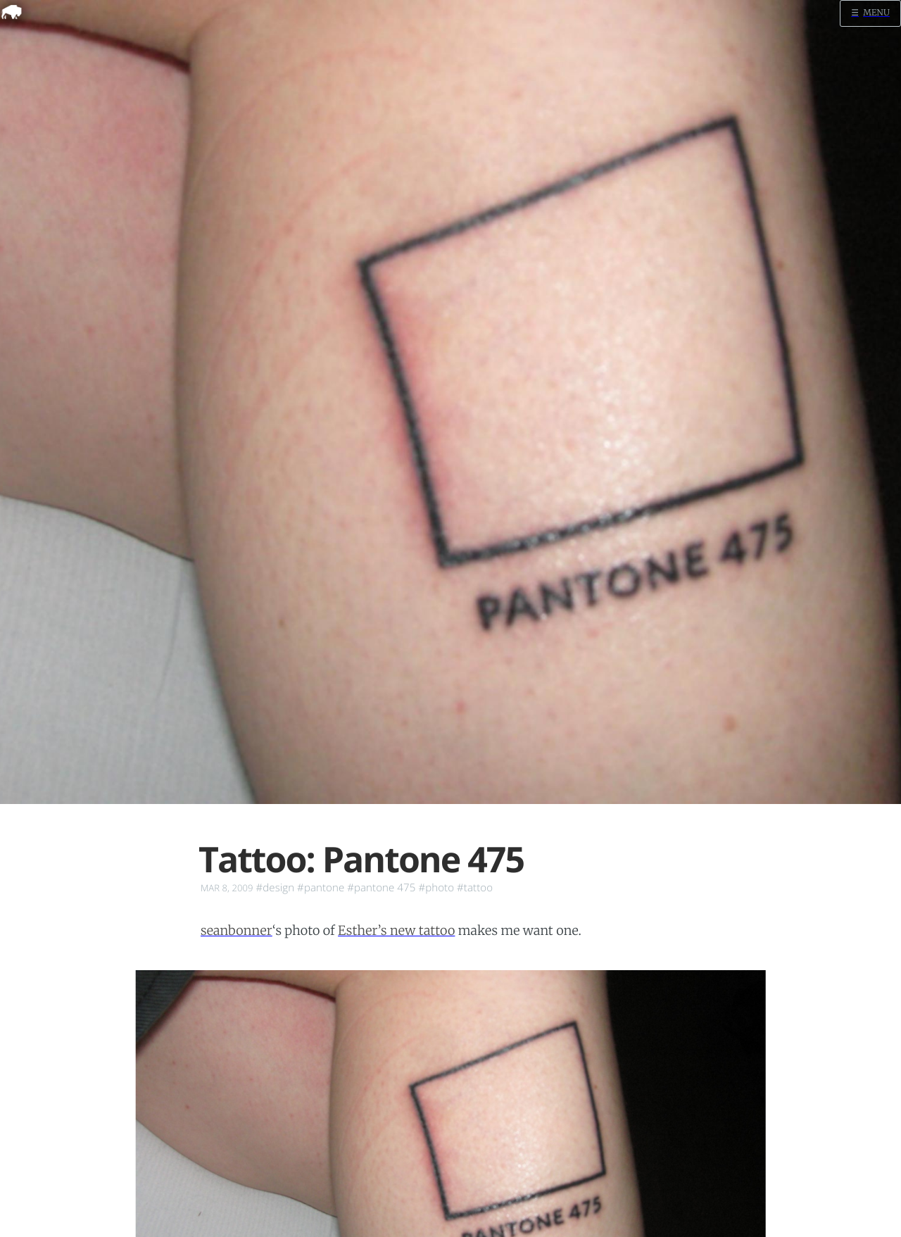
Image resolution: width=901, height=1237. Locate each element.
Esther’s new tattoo (396, 930)
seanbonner (236, 930)
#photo (436, 888)
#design (275, 888)
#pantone (320, 888)
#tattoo (475, 888)
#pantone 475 (381, 888)
